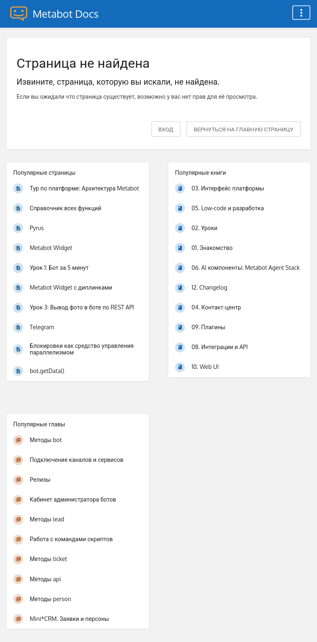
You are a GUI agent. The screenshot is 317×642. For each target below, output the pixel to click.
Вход (165, 129)
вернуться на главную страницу (243, 129)
